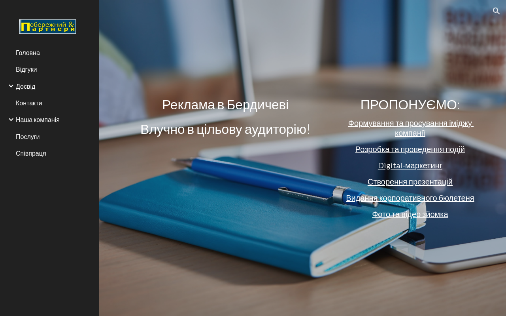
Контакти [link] (29, 103)
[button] (496, 11)
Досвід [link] (25, 86)
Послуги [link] (28, 136)
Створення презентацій (410, 181)
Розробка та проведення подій (410, 149)
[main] (226, 116)
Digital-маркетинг (410, 165)
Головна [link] (28, 52)
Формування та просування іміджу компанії (411, 127)
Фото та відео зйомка (410, 214)
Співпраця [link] (31, 153)
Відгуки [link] (26, 69)
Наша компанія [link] (38, 119)
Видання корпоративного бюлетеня (410, 197)
